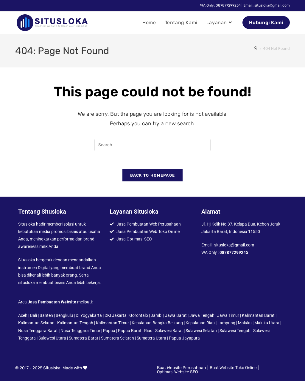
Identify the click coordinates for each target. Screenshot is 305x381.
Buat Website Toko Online (233, 367)
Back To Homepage (152, 175)
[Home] (256, 48)
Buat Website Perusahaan (181, 367)
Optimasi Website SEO (177, 371)
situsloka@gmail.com (234, 245)
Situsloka (51, 368)
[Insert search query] (152, 145)
